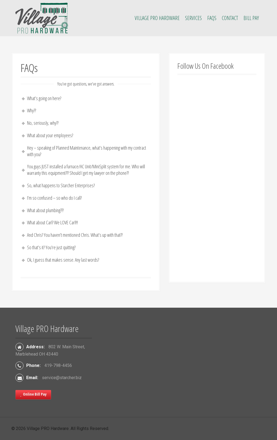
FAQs (211, 18)
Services (193, 18)
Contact (230, 18)
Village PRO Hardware (157, 18)
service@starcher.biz (62, 377)
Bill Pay (251, 18)
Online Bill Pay (33, 394)
